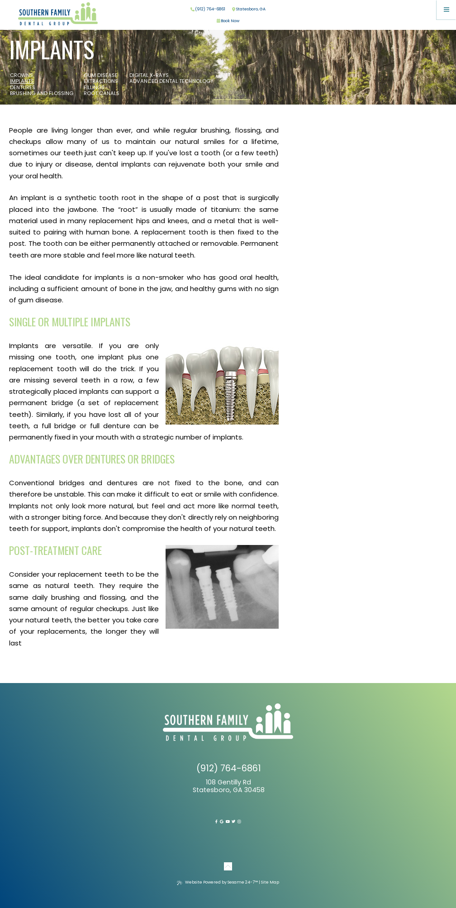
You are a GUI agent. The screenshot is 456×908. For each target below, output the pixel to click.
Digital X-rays (149, 75)
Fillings (94, 88)
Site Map (270, 882)
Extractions (101, 81)
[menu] (446, 9)
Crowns (21, 75)
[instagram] (239, 821)
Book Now (228, 21)
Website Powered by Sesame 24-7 (217, 882)
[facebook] (216, 821)
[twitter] (233, 821)
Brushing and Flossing (41, 94)
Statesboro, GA (249, 9)
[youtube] (228, 821)
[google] (221, 821)
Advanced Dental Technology (171, 81)
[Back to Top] (228, 864)
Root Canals (101, 94)
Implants (22, 81)
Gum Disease (101, 75)
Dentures (22, 88)
